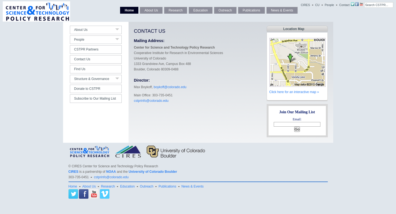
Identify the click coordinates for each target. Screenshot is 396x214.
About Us (151, 10)
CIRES (305, 5)
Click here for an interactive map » (294, 92)
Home (129, 10)
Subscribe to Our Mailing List (95, 98)
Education (200, 10)
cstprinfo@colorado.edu (151, 101)
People (329, 5)
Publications (251, 10)
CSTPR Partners (86, 49)
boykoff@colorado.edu (170, 87)
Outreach (225, 10)
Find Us (79, 69)
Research (176, 10)
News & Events (282, 10)
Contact (344, 5)
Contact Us (82, 59)
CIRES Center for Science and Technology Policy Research (115, 166)
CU (317, 5)
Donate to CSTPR (87, 89)
